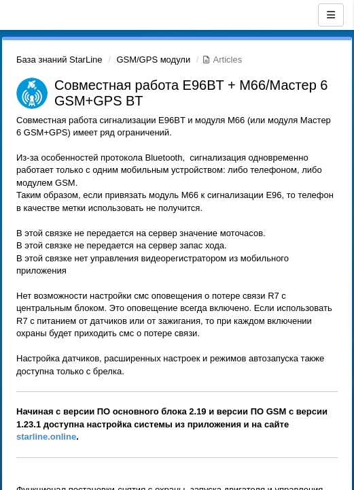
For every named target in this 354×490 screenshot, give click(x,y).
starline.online (46, 436)
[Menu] (331, 15)
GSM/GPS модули (153, 59)
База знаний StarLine (59, 59)
